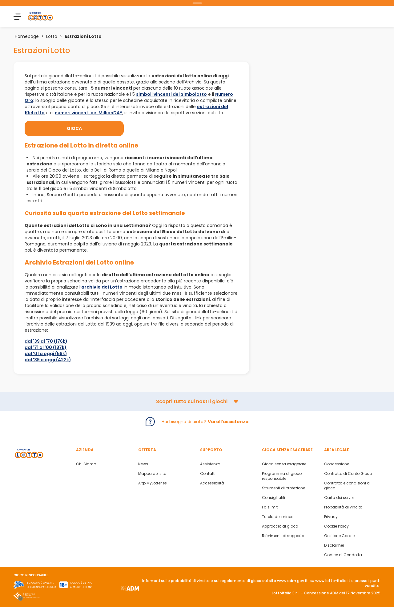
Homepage (27, 36)
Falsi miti (270, 507)
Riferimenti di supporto (283, 535)
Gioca (74, 128)
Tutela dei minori (277, 516)
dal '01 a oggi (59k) (46, 353)
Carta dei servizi (339, 497)
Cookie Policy (336, 526)
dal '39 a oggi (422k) (48, 360)
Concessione (336, 464)
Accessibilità (212, 483)
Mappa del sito (152, 473)
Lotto (51, 36)
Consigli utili (273, 497)
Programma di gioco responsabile (282, 476)
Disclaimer (334, 545)
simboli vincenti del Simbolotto (171, 94)
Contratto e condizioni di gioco (347, 486)
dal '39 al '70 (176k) (46, 341)
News (143, 464)
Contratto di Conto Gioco (348, 473)
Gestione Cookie (339, 535)
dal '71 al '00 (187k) (45, 347)
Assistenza (210, 464)
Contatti (207, 473)
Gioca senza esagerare (284, 464)
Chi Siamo (86, 464)
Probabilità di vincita (343, 507)
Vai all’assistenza (228, 421)
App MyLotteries (152, 483)
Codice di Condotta (343, 554)
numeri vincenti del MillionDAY (88, 113)
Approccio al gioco (280, 526)
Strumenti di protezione (283, 488)
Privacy (331, 516)
